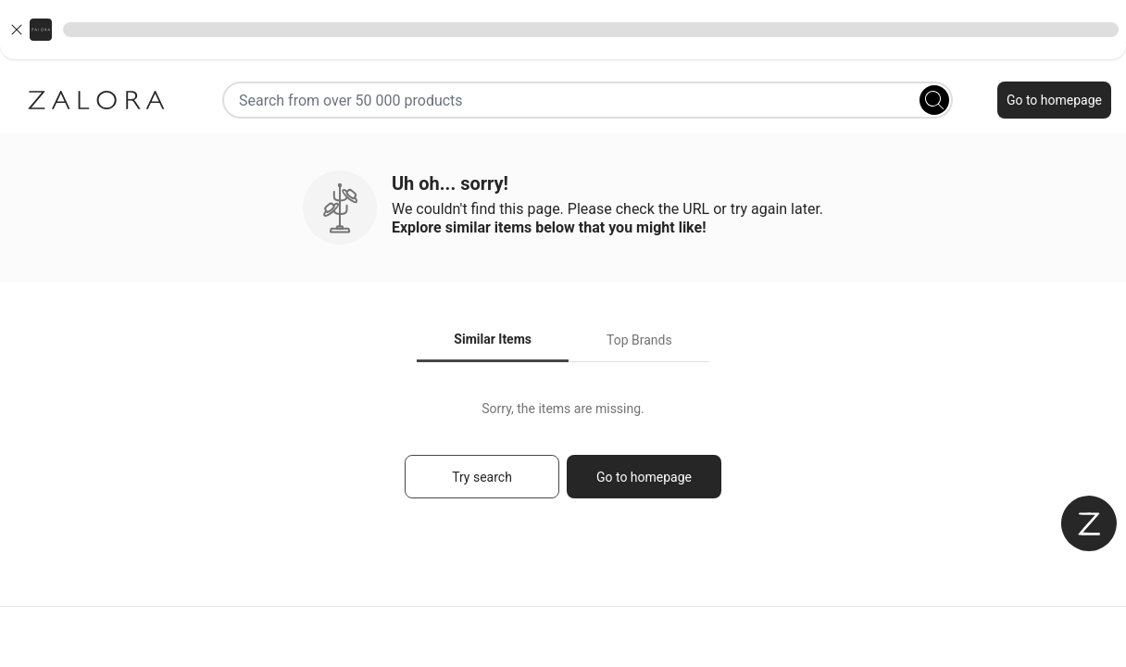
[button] (563, 29)
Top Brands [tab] (639, 340)
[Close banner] (16, 29)
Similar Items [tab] (493, 339)
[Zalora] (96, 100)
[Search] (934, 100)
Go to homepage (1054, 100)
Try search (482, 477)
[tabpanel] (563, 458)
